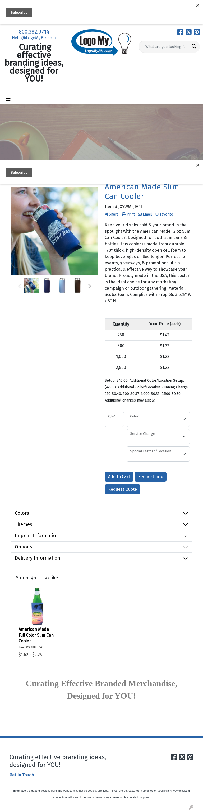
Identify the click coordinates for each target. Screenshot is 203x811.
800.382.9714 (34, 31)
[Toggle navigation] (8, 98)
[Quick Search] (164, 47)
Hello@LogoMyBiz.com (34, 37)
